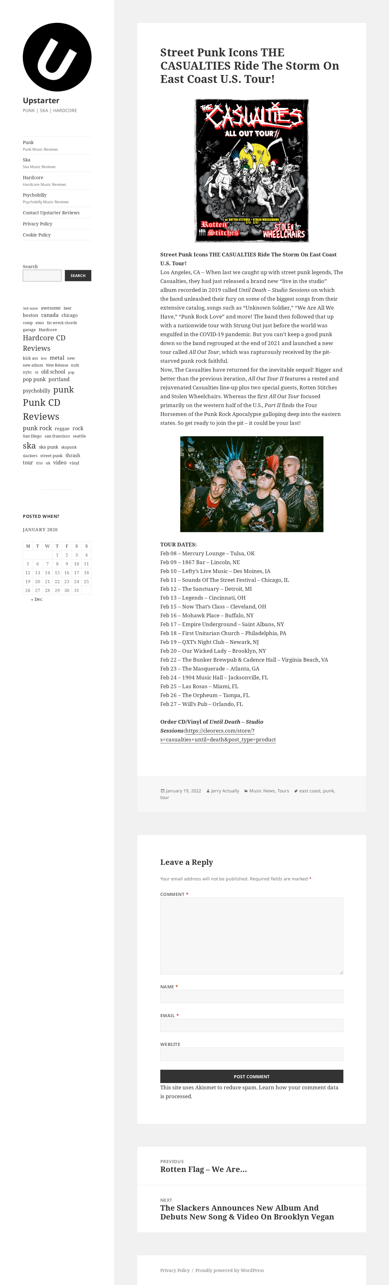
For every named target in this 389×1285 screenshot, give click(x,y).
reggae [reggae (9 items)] (62, 428)
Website (170, 1044)
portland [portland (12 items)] (59, 379)
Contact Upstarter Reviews (51, 213)
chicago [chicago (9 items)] (69, 315)
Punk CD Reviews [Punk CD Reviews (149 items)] (42, 409)
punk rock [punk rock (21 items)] (37, 428)
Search (30, 266)
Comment (174, 894)
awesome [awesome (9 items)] (51, 308)
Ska (57, 163)
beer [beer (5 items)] (68, 308)
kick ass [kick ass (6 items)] (30, 358)
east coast (310, 791)
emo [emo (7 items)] (39, 322)
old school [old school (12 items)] (53, 371)
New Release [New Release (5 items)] (57, 365)
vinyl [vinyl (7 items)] (74, 463)
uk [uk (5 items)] (48, 463)
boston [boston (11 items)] (30, 315)
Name (169, 987)
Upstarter (41, 100)
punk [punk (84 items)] (63, 389)
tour (164, 797)
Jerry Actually (225, 791)
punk (328, 791)
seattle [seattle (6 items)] (79, 436)
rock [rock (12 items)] (78, 428)
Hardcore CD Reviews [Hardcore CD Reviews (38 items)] (44, 343)
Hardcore (57, 180)
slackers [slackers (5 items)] (30, 455)
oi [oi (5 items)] (36, 372)
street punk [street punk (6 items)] (51, 455)
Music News (262, 791)
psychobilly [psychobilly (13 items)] (36, 390)
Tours (283, 791)
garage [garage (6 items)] (29, 329)
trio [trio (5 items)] (39, 463)
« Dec (36, 599)
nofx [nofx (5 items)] (75, 365)
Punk (57, 145)
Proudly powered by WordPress (229, 1270)
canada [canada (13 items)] (50, 315)
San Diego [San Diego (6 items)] (32, 436)
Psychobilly (57, 198)
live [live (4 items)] (44, 358)
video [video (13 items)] (60, 462)
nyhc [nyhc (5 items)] (27, 372)
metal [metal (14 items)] (57, 357)
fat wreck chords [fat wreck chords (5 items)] (62, 322)
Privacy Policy (37, 224)
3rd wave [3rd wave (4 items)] (30, 308)
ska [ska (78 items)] (29, 445)
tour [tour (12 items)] (28, 462)
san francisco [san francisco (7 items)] (57, 436)
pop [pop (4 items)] (71, 372)
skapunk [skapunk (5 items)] (69, 447)
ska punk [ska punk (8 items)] (48, 447)
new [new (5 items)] (71, 358)
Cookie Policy (37, 235)
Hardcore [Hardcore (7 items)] (48, 329)
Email (169, 1015)
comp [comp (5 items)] (28, 322)
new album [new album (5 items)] (33, 365)
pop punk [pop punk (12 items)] (34, 379)
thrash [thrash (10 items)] (73, 455)
